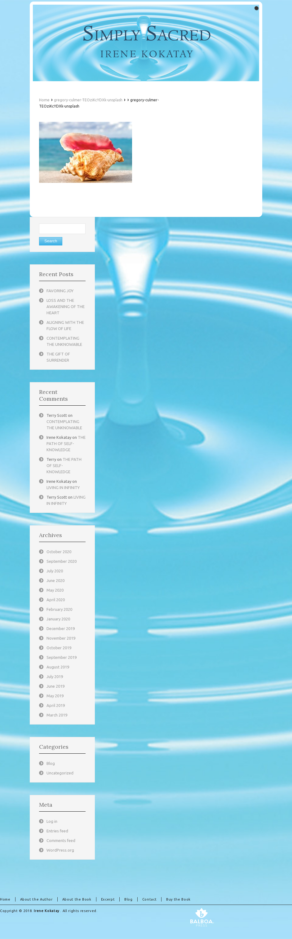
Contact (149, 899)
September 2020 (61, 561)
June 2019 (55, 686)
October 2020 (58, 551)
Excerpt (108, 899)
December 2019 (60, 628)
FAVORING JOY (59, 291)
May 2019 (55, 696)
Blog (50, 763)
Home (44, 100)
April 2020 (55, 599)
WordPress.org (60, 850)
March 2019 (56, 715)
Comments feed (60, 840)
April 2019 (55, 705)
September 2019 (61, 657)
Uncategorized (59, 773)
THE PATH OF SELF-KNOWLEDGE (66, 443)
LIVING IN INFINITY (63, 487)
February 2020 (59, 609)
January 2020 (58, 619)
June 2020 (55, 580)
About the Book (76, 899)
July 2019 (54, 676)
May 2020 (55, 590)
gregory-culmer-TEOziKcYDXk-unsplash (88, 100)
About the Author (36, 899)
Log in (51, 821)
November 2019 (60, 638)
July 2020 (54, 571)
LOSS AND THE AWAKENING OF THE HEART (65, 306)
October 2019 (58, 648)
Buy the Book (178, 899)
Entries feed (57, 831)
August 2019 (57, 667)
